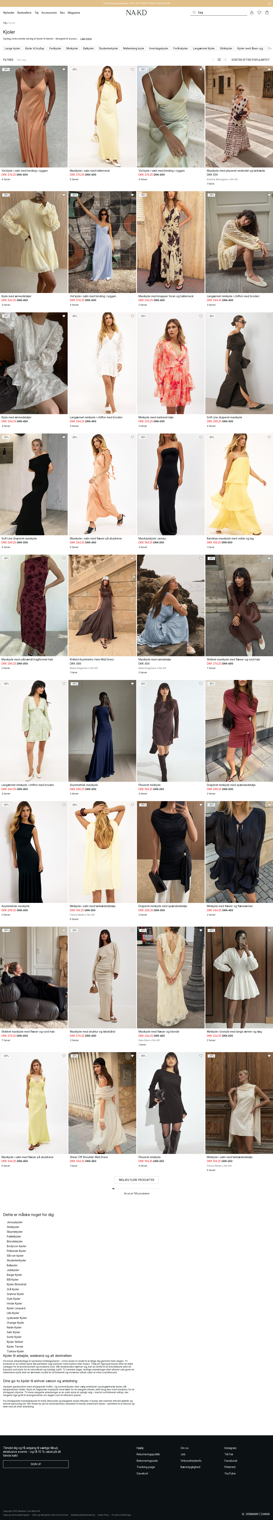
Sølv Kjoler (13, 1332)
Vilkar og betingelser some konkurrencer (50, 1515)
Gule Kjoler (13, 1298)
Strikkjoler (13, 1227)
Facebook (231, 1460)
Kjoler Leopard (16, 1308)
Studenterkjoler (16, 1260)
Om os (185, 1448)
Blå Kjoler (13, 1279)
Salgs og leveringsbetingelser (16, 1515)
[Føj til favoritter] (64, 69)
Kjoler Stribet (15, 1341)
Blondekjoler (15, 1241)
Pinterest (230, 1467)
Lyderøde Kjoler (17, 1317)
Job (183, 1454)
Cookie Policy (103, 1515)
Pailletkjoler (14, 1236)
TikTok (229, 1454)
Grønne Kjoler (15, 1294)
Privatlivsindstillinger (121, 1515)
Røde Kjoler (14, 1327)
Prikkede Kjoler (16, 1250)
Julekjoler (13, 1270)
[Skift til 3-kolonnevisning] (225, 60)
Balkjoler (12, 1265)
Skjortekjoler (15, 1231)
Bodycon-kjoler (16, 1246)
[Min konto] (252, 12)
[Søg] (218, 12)
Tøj (5, 22)
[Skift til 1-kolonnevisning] (213, 60)
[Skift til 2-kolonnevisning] (219, 60)
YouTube (230, 1473)
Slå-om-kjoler (15, 1255)
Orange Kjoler (15, 1322)
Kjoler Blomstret (16, 1284)
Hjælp (140, 1448)
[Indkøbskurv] (267, 12)
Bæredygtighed (190, 1467)
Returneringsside (147, 1460)
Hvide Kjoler (14, 1303)
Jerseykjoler (15, 1222)
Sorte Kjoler (14, 1336)
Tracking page (146, 1467)
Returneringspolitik (148, 1454)
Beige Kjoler (14, 1274)
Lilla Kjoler (13, 1313)
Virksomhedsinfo (191, 1460)
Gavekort (142, 1473)
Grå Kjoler (13, 1289)
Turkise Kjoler (15, 1351)
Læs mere (86, 38)
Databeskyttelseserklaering (83, 1515)
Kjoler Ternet (15, 1346)
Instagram (230, 1448)
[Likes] (259, 12)
